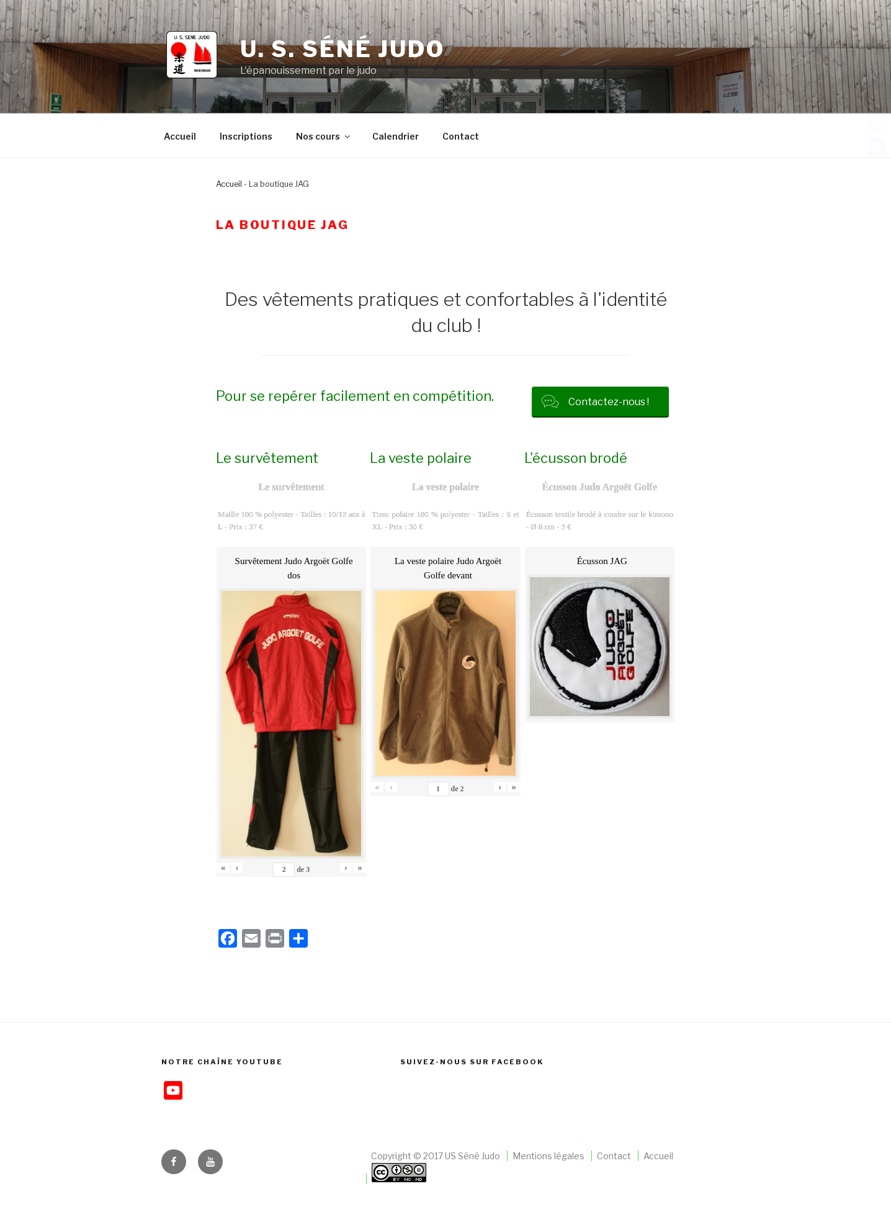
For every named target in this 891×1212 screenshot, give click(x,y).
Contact (460, 136)
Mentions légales (548, 1156)
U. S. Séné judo (342, 49)
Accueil (180, 136)
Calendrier (395, 136)
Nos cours (324, 136)
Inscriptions (246, 136)
